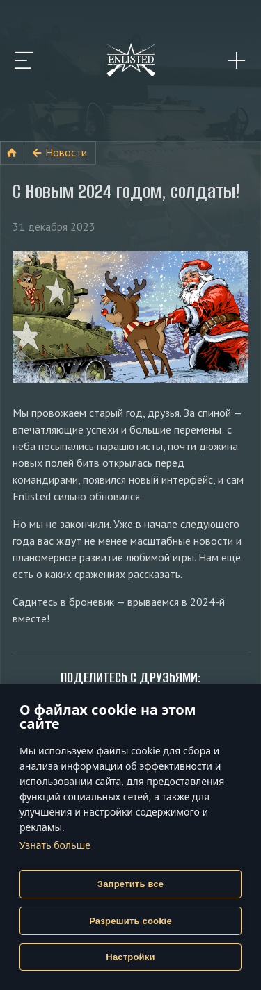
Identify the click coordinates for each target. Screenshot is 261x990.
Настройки (130, 957)
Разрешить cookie (130, 921)
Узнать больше (54, 845)
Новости (66, 152)
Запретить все (130, 884)
